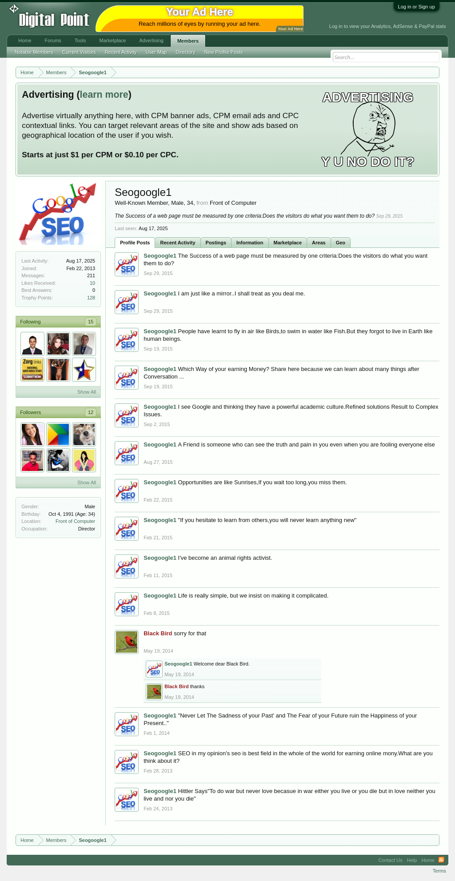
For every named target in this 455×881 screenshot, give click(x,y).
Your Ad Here (290, 29)
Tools (80, 40)
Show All (86, 392)
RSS (441, 860)
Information (249, 242)
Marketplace (288, 242)
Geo (340, 242)
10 (92, 283)
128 (91, 297)
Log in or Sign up (416, 6)
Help (412, 860)
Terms (439, 870)
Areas (319, 242)
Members (188, 41)
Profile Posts (135, 242)
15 (90, 321)
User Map (156, 52)
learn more (104, 94)
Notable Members (34, 52)
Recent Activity (177, 242)
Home (24, 40)
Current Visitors (79, 52)
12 (90, 412)
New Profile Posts (223, 52)
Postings (216, 242)
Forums (53, 40)
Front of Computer (75, 521)
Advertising (151, 40)
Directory (186, 52)
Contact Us (390, 860)
